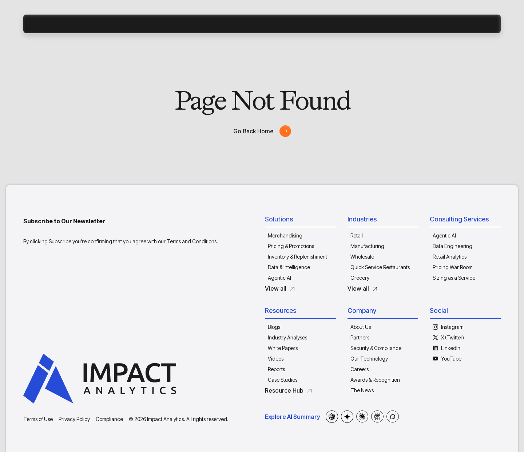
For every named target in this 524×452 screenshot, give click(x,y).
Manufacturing (367, 246)
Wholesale (362, 256)
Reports (276, 369)
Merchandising (285, 235)
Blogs (274, 327)
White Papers (283, 348)
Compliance (109, 419)
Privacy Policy (74, 419)
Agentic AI (279, 278)
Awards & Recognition (375, 380)
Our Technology (369, 358)
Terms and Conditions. (192, 241)
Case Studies (282, 380)
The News (362, 390)
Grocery (359, 278)
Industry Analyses (287, 337)
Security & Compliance (375, 348)
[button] (300, 220)
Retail (356, 235)
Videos (275, 358)
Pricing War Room (453, 267)
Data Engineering (452, 246)
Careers (359, 369)
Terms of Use (38, 419)
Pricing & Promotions (291, 246)
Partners (359, 337)
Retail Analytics (450, 256)
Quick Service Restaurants (380, 267)
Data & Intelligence (289, 267)
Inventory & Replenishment (297, 256)
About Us (360, 327)
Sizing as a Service (454, 278)
